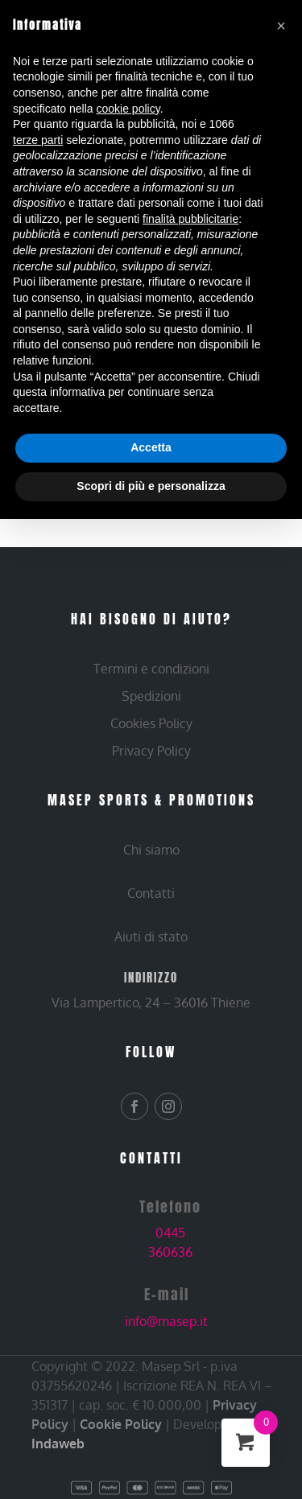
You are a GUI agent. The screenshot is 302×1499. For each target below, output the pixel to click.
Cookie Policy (121, 1424)
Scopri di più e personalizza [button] (151, 486)
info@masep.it (166, 1321)
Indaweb (58, 1443)
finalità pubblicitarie (190, 218)
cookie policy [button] (128, 108)
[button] (281, 26)
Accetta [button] (151, 447)
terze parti (38, 140)
